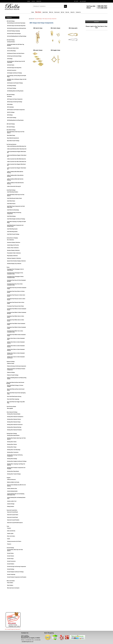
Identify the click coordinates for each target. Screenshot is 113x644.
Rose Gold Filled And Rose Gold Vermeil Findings (15, 383)
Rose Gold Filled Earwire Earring (14, 396)
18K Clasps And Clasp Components (15, 99)
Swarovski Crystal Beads (12, 512)
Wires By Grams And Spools (13, 587)
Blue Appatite (10, 408)
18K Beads (9, 96)
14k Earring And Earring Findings (14, 56)
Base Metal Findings (11, 129)
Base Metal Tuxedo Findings (13, 140)
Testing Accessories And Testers (14, 541)
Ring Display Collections (12, 255)
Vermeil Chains (10, 553)
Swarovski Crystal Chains (12, 514)
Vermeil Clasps (10, 558)
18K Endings (10, 104)
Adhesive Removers (11, 479)
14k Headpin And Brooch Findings (14, 72)
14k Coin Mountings (11, 50)
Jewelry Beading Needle (12, 491)
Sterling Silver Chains (11, 441)
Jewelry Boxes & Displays (12, 237)
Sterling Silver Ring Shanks (13, 471)
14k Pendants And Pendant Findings (15, 83)
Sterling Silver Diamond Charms (14, 419)
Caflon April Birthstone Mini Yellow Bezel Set (16, 148)
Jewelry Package (10, 503)
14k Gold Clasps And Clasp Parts (14, 67)
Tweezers (9, 544)
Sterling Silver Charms (12, 444)
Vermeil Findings (10, 547)
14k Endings (10, 58)
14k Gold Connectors (11, 70)
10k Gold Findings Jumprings (13, 30)
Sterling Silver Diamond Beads (13, 414)
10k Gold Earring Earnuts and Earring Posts (16, 28)
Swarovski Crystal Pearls (12, 517)
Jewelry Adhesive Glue (12, 488)
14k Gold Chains (10, 65)
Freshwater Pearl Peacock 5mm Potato (15, 306)
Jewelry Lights (10, 533)
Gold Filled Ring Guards (12, 228)
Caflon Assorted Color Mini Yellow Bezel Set (16, 161)
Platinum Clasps (10, 363)
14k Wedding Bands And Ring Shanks (15, 90)
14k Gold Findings (11, 39)
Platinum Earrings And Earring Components (16, 366)
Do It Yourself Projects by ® (12, 629)
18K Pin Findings (10, 112)
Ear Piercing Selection (11, 144)
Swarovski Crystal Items (12, 510)
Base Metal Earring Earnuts (13, 138)
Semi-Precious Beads (11, 406)
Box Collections (10, 239)
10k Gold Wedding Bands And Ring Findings (16, 36)
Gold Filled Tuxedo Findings (13, 234)
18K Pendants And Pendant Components (16, 109)
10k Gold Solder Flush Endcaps (14, 33)
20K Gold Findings (11, 123)
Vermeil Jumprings (11, 574)
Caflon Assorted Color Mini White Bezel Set (16, 158)
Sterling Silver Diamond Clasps (14, 421)
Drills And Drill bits (11, 530)
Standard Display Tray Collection (14, 263)
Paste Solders (10, 582)
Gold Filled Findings (11, 190)
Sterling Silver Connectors (13, 452)
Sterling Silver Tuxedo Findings (14, 473)
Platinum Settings (11, 372)
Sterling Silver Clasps (11, 447)
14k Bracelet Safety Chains (13, 48)
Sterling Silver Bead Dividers (13, 435)
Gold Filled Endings (11, 216)
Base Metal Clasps (11, 135)
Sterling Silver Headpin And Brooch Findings (16, 461)
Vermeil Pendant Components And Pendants (16, 577)
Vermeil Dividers (10, 563)
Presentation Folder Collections (14, 253)
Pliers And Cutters (11, 536)
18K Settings (10, 114)
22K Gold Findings (11, 126)
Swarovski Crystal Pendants (13, 520)
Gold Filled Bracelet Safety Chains (14, 198)
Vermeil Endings (10, 569)
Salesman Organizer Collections (14, 258)
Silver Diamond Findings (12, 412)
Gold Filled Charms (11, 203)
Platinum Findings (11, 361)
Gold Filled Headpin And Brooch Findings (16, 218)
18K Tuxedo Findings (11, 117)
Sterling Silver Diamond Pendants (14, 429)
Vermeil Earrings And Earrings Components (16, 566)
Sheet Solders (10, 585)
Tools (8, 526)
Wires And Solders (11, 580)
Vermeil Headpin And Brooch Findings (15, 571)
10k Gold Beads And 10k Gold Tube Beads (16, 23)
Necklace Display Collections (13, 250)
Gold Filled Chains (11, 200)
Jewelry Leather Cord (11, 501)
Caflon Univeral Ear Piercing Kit (14, 186)
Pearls (8, 267)
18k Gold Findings (11, 94)
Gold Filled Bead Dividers (12, 192)
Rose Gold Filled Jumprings (13, 399)
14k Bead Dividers (11, 41)
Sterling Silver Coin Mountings (13, 449)
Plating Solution (10, 506)
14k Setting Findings (11, 85)
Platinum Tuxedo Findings (12, 375)
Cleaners (9, 528)
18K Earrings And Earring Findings (14, 101)
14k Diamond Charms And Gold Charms (15, 53)
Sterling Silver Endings (12, 458)
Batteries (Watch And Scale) (13, 482)
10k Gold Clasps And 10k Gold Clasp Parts (16, 25)
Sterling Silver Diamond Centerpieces (15, 416)
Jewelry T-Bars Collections (13, 247)
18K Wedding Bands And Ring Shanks (15, 120)
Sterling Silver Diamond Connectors (15, 424)
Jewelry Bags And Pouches (13, 245)
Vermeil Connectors (11, 561)
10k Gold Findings (11, 21)
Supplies (9, 477)
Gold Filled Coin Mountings (13, 209)
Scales (8, 538)
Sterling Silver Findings (12, 433)
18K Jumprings (10, 107)
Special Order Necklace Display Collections (16, 260)
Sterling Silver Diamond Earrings (14, 427)
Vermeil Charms (10, 555)
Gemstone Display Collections (13, 242)
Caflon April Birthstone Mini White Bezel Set (16, 146)
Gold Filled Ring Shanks (12, 231)
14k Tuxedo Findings (11, 88)
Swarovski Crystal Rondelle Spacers (15, 522)
